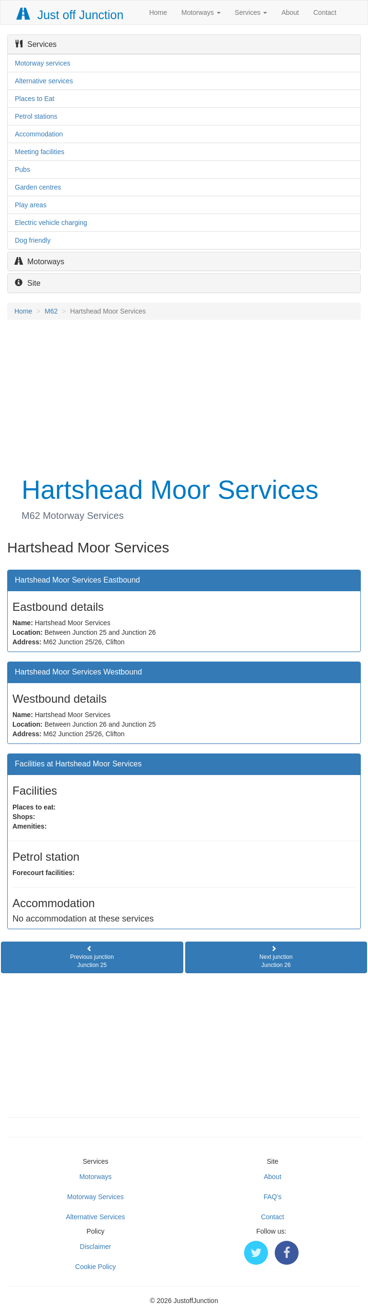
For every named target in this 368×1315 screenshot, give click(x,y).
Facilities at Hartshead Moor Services (78, 764)
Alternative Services (95, 1217)
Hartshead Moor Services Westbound (78, 672)
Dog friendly (33, 240)
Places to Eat (35, 98)
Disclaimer (95, 1246)
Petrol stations (36, 116)
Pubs (22, 169)
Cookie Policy (95, 1266)
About (290, 12)
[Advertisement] (183, 396)
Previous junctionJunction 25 (92, 956)
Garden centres (38, 187)
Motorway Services (95, 1197)
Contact (324, 12)
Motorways (201, 12)
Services (251, 12)
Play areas (30, 205)
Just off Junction (70, 15)
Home (158, 12)
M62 (51, 311)
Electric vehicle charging (51, 222)
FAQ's (273, 1197)
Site (28, 283)
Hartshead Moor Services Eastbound (77, 580)
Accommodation (39, 134)
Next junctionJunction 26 (275, 956)
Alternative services (44, 81)
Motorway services (42, 63)
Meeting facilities (40, 152)
